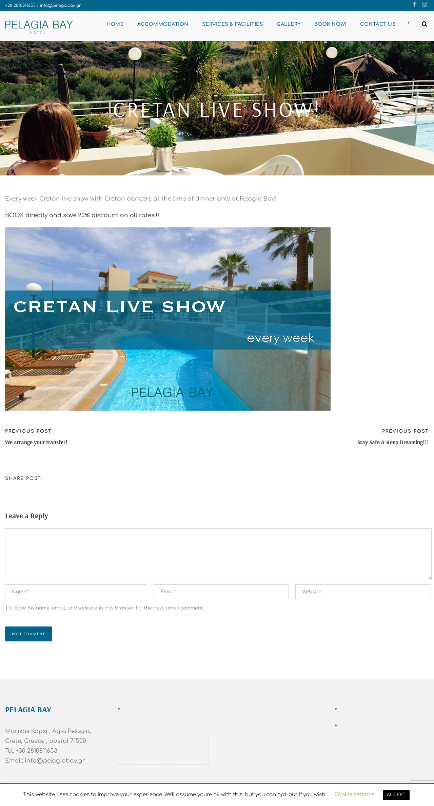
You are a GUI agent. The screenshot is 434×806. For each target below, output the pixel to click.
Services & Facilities (232, 24)
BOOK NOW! (330, 24)
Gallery (289, 24)
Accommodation (163, 24)
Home (115, 24)
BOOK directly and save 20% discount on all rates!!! (82, 215)
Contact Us (378, 24)
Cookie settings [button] (354, 795)
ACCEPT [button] (396, 794)
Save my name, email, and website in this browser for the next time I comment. (109, 608)
